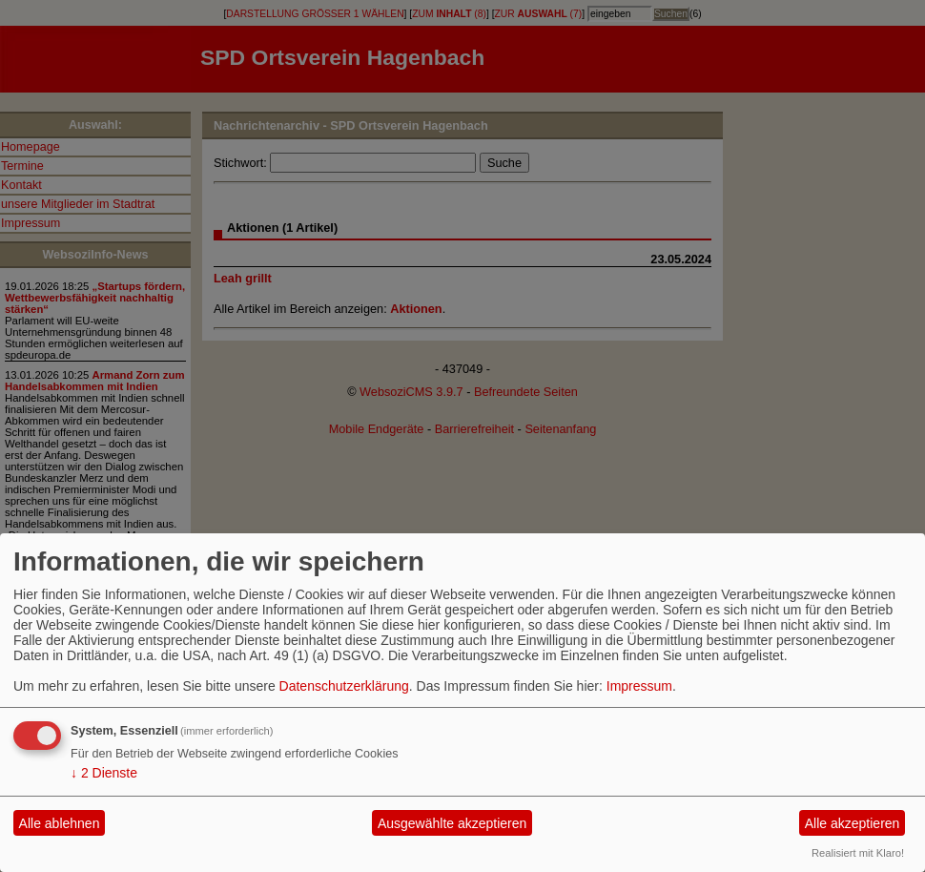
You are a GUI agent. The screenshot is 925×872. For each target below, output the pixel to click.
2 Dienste (104, 772)
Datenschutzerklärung (344, 686)
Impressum (639, 686)
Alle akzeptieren (852, 823)
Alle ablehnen (59, 823)
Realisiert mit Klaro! (858, 853)
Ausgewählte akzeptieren (452, 823)
